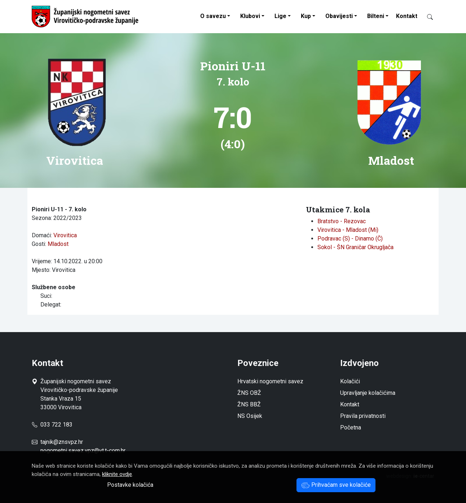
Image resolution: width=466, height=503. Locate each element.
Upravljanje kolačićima (367, 392)
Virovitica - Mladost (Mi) (347, 229)
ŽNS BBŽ (249, 404)
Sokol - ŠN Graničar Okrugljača (355, 247)
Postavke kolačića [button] (130, 484)
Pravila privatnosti (363, 415)
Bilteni (375, 16)
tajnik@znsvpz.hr (61, 441)
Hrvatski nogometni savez (270, 381)
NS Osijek (249, 415)
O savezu (213, 16)
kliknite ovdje (117, 474)
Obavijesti (339, 16)
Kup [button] (306, 16)
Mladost (58, 244)
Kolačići (350, 381)
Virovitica (65, 235)
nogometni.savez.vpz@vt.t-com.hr (83, 450)
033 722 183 (52, 424)
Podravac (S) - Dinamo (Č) (350, 238)
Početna (350, 427)
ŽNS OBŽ (249, 392)
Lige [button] (280, 16)
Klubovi (250, 16)
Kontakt (406, 16)
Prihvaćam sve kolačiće (336, 484)
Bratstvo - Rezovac (341, 221)
